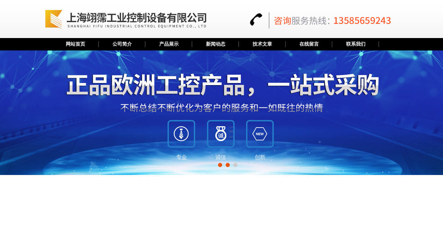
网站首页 (75, 44)
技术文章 (262, 44)
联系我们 (355, 44)
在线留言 (309, 44)
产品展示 (169, 44)
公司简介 (122, 44)
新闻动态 (215, 44)
